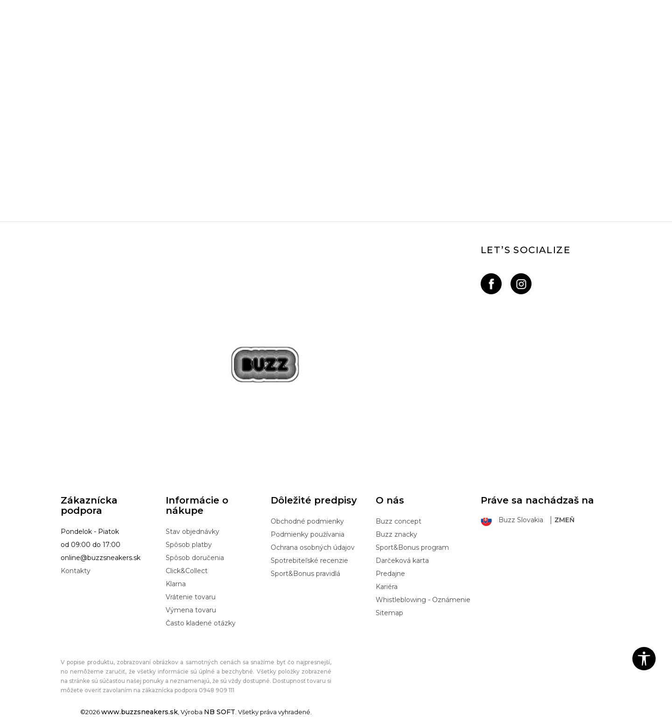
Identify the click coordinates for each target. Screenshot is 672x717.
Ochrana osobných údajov (313, 547)
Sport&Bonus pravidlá (305, 573)
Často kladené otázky (201, 623)
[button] (644, 658)
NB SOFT (219, 712)
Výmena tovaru (191, 610)
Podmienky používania (307, 534)
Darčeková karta (402, 560)
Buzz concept (398, 521)
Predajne (390, 573)
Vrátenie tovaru (191, 597)
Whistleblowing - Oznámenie (423, 600)
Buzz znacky (396, 534)
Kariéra (387, 586)
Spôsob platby (189, 544)
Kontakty (76, 571)
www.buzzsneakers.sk (139, 712)
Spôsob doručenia (195, 558)
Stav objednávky (192, 531)
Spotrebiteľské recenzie (309, 560)
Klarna (176, 584)
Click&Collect (187, 571)
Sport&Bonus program (412, 547)
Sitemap (389, 613)
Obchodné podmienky (307, 521)
